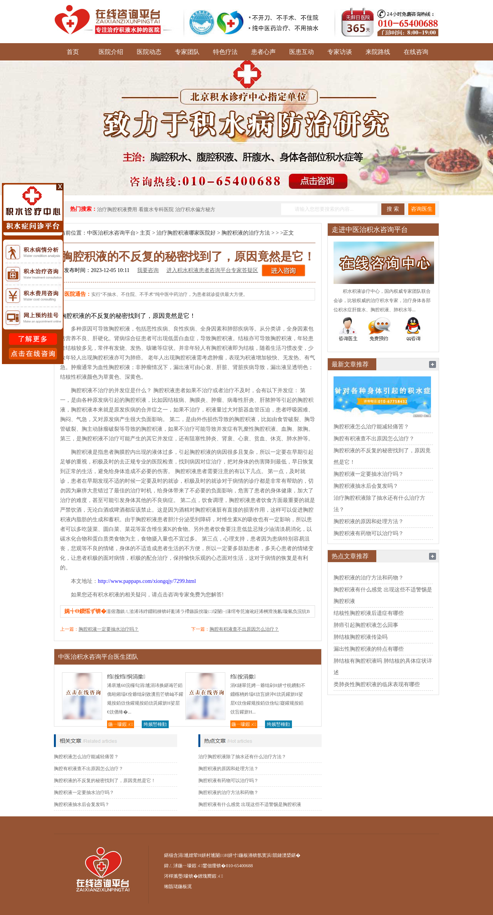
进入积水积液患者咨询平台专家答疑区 (212, 270)
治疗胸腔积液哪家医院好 (186, 233)
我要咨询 (148, 270)
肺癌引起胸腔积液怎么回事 (366, 625)
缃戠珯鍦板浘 (178, 886)
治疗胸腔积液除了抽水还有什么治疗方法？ (242, 756)
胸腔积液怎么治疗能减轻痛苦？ (86, 756)
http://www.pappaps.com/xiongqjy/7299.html (147, 581)
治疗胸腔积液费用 (117, 209)
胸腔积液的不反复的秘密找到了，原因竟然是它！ (105, 780)
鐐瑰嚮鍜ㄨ (210, 876)
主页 (145, 233)
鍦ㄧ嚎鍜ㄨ (120, 724)
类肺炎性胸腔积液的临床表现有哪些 (377, 684)
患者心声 (263, 52)
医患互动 (301, 52)
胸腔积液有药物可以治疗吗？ (228, 780)
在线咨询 (416, 52)
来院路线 (378, 52)
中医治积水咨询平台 (111, 233)
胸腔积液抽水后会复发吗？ (81, 804)
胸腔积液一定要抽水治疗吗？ (109, 629)
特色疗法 (225, 52)
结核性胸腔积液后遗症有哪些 (369, 613)
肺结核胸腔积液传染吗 (360, 637)
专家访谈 (339, 52)
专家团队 (187, 52)
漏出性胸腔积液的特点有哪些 (369, 649)
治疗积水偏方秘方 (195, 209)
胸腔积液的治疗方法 (245, 233)
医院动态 (149, 52)
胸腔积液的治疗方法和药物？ (228, 792)
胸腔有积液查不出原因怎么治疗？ (244, 629)
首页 (73, 52)
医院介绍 (111, 52)
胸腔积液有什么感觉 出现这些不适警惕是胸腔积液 (249, 804)
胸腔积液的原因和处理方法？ (228, 768)
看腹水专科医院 (156, 209)
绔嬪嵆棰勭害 (155, 725)
